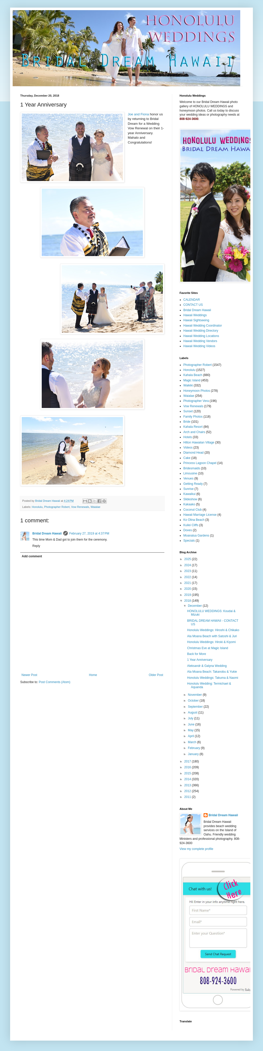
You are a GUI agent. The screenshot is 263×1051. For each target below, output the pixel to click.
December (195, 606)
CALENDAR (191, 299)
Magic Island (191, 380)
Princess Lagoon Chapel (199, 463)
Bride (186, 421)
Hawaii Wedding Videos (199, 346)
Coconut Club (192, 509)
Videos (187, 447)
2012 (188, 791)
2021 (188, 583)
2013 (188, 785)
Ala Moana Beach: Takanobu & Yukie (212, 671)
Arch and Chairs (194, 432)
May (191, 730)
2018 (188, 600)
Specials (189, 540)
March (192, 742)
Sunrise (188, 489)
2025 (188, 559)
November (195, 695)
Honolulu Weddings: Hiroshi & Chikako (213, 630)
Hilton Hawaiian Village (198, 442)
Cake (186, 458)
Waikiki (188, 385)
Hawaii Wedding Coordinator (202, 325)
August (193, 712)
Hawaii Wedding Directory (200, 330)
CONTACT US (193, 305)
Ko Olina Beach (193, 520)
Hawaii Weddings (195, 315)
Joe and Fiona (138, 114)
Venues (188, 478)
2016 (188, 767)
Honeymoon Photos (196, 391)
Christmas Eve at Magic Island (207, 648)
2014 (188, 779)
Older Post (156, 675)
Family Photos (193, 416)
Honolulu (37, 506)
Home (93, 675)
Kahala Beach (192, 375)
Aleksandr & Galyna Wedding (207, 666)
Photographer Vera (196, 401)
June (191, 724)
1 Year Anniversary (199, 660)
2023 (188, 571)
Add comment (32, 556)
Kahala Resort (193, 427)
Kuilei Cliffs (190, 525)
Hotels (187, 437)
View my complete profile (196, 849)
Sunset (188, 411)
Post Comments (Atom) (54, 682)
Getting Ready (193, 484)
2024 (188, 565)
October (194, 700)
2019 (188, 595)
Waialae (95, 506)
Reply (36, 546)
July (191, 718)
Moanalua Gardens (196, 535)
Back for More (196, 654)
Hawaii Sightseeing (196, 320)
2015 (188, 773)
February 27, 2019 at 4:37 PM (89, 533)
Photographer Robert (57, 506)
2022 (188, 577)
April (191, 736)
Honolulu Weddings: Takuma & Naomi (212, 678)
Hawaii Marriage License (199, 514)
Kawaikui (189, 494)
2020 (188, 589)
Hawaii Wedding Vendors (200, 341)
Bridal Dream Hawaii (47, 533)
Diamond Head (193, 452)
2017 (188, 761)
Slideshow (190, 499)
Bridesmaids (191, 468)
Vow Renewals (80, 506)
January (194, 754)
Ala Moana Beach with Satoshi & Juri (212, 636)
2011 (188, 797)
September (196, 706)
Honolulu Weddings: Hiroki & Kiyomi (211, 642)
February (194, 748)
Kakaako (189, 504)
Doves (187, 530)
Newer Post (29, 675)
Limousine (190, 473)
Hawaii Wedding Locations (201, 336)
